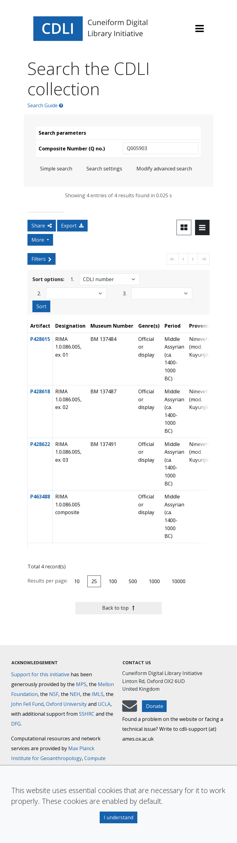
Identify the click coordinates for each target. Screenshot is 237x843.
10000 (178, 581)
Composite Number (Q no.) (72, 148)
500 (133, 581)
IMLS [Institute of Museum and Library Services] (97, 694)
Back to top (118, 607)
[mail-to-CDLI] (129, 709)
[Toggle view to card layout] (184, 227)
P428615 (40, 339)
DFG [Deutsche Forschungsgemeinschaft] (16, 723)
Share (41, 225)
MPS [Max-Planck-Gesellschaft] (81, 684)
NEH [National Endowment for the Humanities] (75, 694)
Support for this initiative (40, 674)
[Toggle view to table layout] (202, 227)
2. (39, 293)
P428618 (40, 391)
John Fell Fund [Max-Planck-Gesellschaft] (27, 704)
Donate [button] (154, 706)
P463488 (40, 496)
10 (77, 581)
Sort (41, 306)
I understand (118, 817)
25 (94, 581)
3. (125, 293)
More (38, 239)
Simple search (56, 168)
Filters (41, 259)
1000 (154, 581)
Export (72, 225)
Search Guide (45, 105)
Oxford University (66, 704)
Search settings (104, 168)
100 (113, 581)
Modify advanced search (164, 168)
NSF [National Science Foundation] (53, 694)
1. (72, 279)
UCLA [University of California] (104, 704)
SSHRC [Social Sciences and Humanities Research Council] (86, 713)
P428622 (40, 444)
